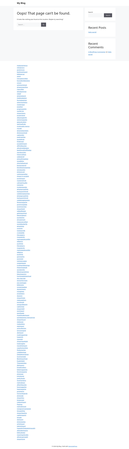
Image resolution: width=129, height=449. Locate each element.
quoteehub (20, 139)
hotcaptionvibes (22, 78)
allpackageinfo (22, 118)
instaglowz (20, 291)
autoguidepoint (22, 304)
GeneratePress (72, 446)
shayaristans (21, 113)
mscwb (19, 128)
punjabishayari (22, 144)
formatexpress (22, 100)
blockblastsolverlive (23, 168)
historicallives (21, 154)
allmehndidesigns (23, 148)
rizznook (20, 339)
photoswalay (21, 422)
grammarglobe (22, 205)
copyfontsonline (22, 348)
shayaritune (21, 439)
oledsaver (20, 322)
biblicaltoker (21, 433)
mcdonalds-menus (23, 126)
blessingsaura (21, 274)
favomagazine (21, 387)
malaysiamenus (22, 65)
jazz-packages (21, 283)
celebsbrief (20, 157)
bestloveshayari (22, 72)
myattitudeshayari (23, 315)
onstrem (20, 228)
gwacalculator (21, 122)
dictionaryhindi (22, 133)
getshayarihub (22, 213)
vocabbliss (20, 161)
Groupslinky (21, 411)
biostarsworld (21, 165)
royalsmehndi (21, 181)
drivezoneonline (22, 87)
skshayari (20, 420)
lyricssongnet (21, 331)
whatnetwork (21, 96)
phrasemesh (21, 220)
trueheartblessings (23, 265)
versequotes (21, 170)
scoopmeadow (22, 287)
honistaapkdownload (24, 276)
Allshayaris (20, 365)
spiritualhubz (21, 124)
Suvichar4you (21, 380)
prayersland (21, 115)
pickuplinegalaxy (22, 159)
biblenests (20, 285)
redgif (19, 94)
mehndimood (21, 407)
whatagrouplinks (22, 189)
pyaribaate (20, 313)
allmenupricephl (22, 437)
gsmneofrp (20, 257)
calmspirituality (22, 183)
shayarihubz (21, 298)
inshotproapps (22, 261)
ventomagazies (22, 120)
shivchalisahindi (22, 163)
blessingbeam (21, 215)
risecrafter (20, 89)
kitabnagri (20, 141)
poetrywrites (21, 137)
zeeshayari (20, 326)
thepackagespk (22, 267)
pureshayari (21, 178)
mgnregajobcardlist (23, 239)
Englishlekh (21, 361)
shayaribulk (21, 209)
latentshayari (21, 426)
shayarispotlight (22, 341)
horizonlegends (22, 393)
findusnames (21, 350)
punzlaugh (20, 302)
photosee (20, 374)
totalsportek (21, 231)
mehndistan (21, 383)
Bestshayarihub (22, 359)
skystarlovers (21, 289)
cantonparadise (22, 174)
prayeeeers (20, 294)
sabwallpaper (21, 211)
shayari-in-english (23, 176)
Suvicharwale (21, 357)
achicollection (21, 328)
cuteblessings (21, 352)
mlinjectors (20, 68)
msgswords (21, 237)
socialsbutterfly (22, 224)
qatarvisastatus (22, 102)
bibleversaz (21, 74)
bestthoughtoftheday (24, 150)
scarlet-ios (20, 111)
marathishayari (22, 346)
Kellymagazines (22, 370)
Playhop (19, 404)
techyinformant (22, 280)
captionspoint (21, 415)
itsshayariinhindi (22, 191)
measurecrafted (22, 222)
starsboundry (21, 152)
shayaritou (20, 398)
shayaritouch (21, 320)
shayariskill (20, 309)
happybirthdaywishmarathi (26, 428)
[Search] (43, 25)
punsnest (20, 259)
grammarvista (21, 207)
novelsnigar (21, 105)
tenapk (19, 417)
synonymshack (22, 85)
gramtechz (20, 391)
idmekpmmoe (21, 92)
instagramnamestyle (24, 409)
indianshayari (21, 402)
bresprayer (20, 400)
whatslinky (20, 226)
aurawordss (21, 270)
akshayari (20, 333)
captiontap (20, 307)
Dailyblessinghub (23, 354)
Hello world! (92, 32)
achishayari (21, 424)
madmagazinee (22, 335)
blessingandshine (23, 272)
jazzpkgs (20, 107)
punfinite (20, 244)
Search (90, 12)
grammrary (21, 70)
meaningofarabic (22, 435)
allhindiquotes (22, 146)
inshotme (20, 185)
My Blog (21, 3)
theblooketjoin (22, 98)
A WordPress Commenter (96, 52)
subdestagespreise (23, 194)
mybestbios (21, 324)
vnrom (19, 83)
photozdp (20, 396)
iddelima (20, 241)
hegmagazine (21, 389)
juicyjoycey (20, 376)
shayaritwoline (22, 413)
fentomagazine (22, 202)
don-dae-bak (21, 278)
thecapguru (21, 235)
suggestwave (21, 263)
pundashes (20, 218)
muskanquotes (22, 187)
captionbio (20, 135)
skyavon (19, 296)
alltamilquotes (22, 385)
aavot (19, 76)
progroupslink (21, 109)
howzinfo (20, 337)
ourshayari (20, 311)
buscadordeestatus (23, 81)
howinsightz (21, 344)
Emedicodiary (21, 367)
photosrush (21, 172)
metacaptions (21, 300)
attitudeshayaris (22, 430)
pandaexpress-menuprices (26, 317)
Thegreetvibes (22, 363)
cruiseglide (20, 233)
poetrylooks (21, 378)
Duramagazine (22, 372)
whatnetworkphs (22, 131)
